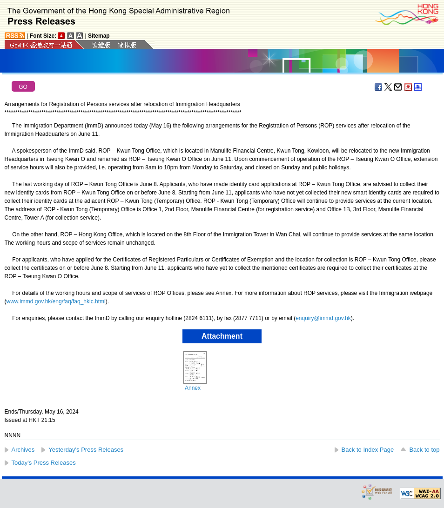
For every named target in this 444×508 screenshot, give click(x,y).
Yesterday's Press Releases (85, 449)
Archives (23, 449)
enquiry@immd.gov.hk (323, 318)
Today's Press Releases (44, 462)
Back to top (424, 449)
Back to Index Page (368, 449)
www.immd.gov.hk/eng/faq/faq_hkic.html (56, 301)
